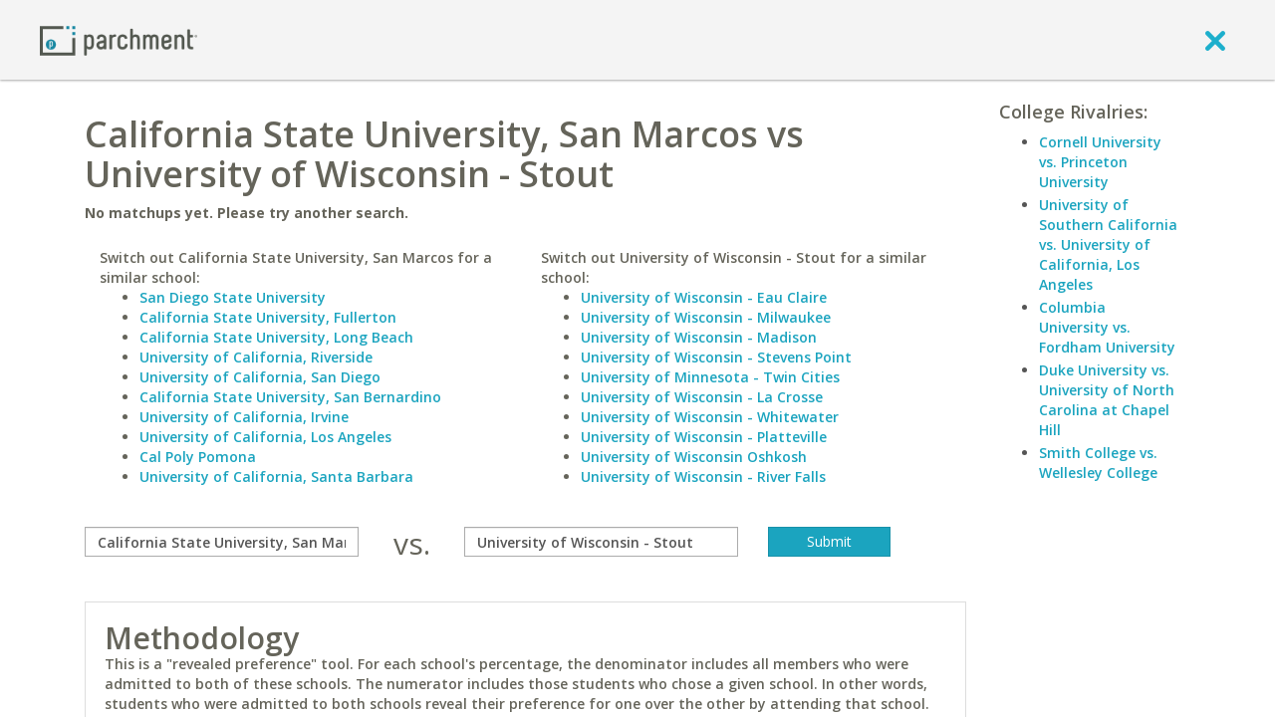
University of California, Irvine (244, 416)
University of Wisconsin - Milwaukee (706, 317)
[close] (1215, 40)
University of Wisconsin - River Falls (703, 476)
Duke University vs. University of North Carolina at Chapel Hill (1106, 399)
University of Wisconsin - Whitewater (710, 416)
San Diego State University (232, 297)
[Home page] (118, 39)
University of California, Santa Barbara (276, 476)
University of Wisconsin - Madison (699, 337)
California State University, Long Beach (276, 337)
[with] (601, 542)
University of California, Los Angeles (265, 436)
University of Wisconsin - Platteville (704, 436)
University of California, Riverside (256, 357)
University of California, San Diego (260, 376)
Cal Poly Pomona (197, 456)
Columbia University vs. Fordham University (1107, 327)
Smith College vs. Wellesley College (1098, 462)
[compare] (222, 542)
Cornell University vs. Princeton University (1100, 161)
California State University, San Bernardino (290, 396)
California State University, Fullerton (267, 317)
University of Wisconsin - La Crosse (702, 396)
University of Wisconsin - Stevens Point (716, 357)
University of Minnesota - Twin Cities (710, 376)
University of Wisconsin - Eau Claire (704, 297)
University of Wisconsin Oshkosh (694, 456)
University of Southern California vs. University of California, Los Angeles (1108, 244)
